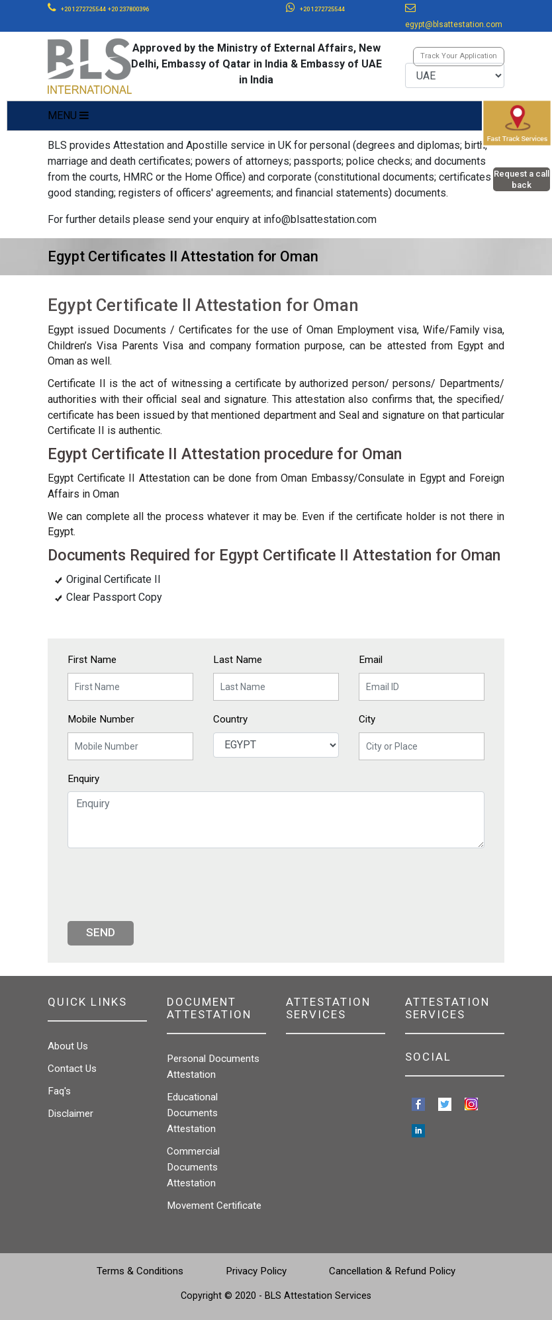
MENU (68, 115)
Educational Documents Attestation (192, 1113)
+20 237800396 (128, 9)
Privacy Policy (256, 1271)
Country (230, 719)
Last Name (237, 660)
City (367, 719)
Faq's (59, 1091)
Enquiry (83, 779)
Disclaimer (70, 1114)
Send (100, 932)
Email (371, 660)
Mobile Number (101, 719)
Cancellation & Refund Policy (392, 1271)
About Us (68, 1046)
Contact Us (72, 1069)
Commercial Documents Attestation (193, 1167)
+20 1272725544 (83, 9)
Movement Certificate (214, 1205)
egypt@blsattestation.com (453, 24)
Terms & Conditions (140, 1271)
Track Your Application (458, 56)
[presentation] (168, 884)
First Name (92, 660)
